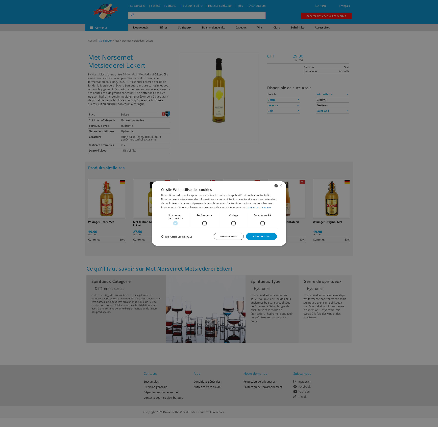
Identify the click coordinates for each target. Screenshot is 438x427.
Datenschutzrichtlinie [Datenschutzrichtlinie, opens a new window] (259, 207)
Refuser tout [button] (226, 236)
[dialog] (219, 213)
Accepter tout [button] (261, 236)
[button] (176, 236)
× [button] (280, 185)
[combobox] (276, 185)
